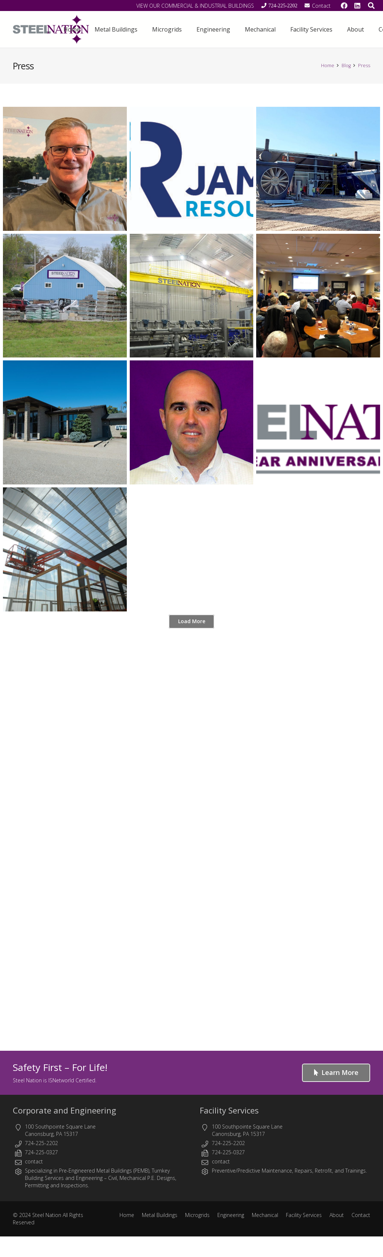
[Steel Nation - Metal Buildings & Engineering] (51, 29)
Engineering (89, 1177)
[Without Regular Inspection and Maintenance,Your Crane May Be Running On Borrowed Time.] (192, 296)
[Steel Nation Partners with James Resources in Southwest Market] (192, 169)
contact (34, 1161)
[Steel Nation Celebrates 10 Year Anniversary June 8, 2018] (318, 422)
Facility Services (229, 1110)
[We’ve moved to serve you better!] (65, 422)
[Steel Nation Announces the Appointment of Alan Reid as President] (65, 169)
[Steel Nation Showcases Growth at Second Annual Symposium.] (318, 296)
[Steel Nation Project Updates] (318, 169)
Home (126, 1214)
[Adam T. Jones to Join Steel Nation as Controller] (192, 422)
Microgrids (197, 1214)
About (336, 1214)
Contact (360, 1214)
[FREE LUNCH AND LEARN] (65, 296)
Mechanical (265, 1214)
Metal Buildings (159, 1214)
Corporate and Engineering (64, 1110)
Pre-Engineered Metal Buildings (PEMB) (104, 1170)
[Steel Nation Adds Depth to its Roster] (65, 549)
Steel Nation (46, 1214)
